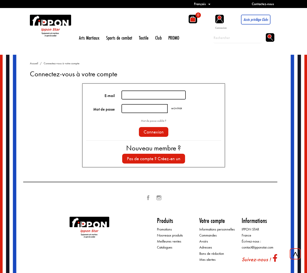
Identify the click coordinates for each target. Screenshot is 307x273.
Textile (143, 37)
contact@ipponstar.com (257, 247)
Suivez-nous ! (256, 259)
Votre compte (212, 220)
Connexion (154, 132)
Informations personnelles (217, 229)
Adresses (205, 247)
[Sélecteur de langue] (203, 4)
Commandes (208, 235)
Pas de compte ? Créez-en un (153, 159)
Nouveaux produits (170, 235)
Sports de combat (119, 37)
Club (158, 37)
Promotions (164, 229)
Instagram (159, 197)
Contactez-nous (263, 4)
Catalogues (164, 247)
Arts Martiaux (89, 37)
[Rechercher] (238, 37)
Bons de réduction (211, 253)
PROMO (173, 37)
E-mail (110, 95)
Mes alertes (207, 259)
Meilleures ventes (169, 241)
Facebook (148, 197)
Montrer (176, 108)
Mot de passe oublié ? (153, 121)
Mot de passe (104, 109)
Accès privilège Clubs (255, 19)
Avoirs (203, 241)
